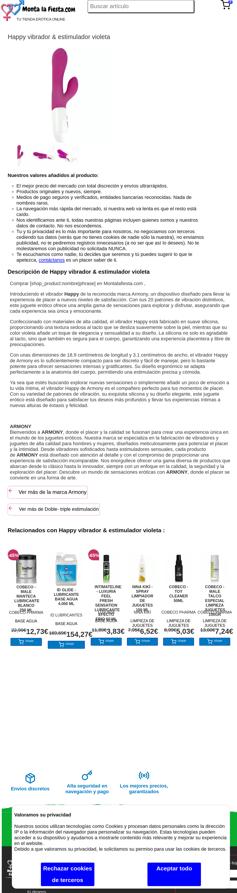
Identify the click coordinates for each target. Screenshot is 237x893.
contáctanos (52, 260)
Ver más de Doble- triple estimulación (53, 508)
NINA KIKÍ (142, 612)
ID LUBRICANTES (66, 615)
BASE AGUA (26, 621)
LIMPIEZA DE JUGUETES (142, 622)
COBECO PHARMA (26, 612)
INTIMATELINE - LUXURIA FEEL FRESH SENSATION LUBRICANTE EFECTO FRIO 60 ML (106, 596)
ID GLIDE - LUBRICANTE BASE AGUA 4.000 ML (66, 597)
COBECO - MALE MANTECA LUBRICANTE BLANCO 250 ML (26, 596)
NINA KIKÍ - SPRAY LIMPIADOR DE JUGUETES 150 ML (142, 596)
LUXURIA (106, 612)
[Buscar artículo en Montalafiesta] (141, 6)
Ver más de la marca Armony (47, 491)
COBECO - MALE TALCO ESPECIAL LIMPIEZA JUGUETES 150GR (214, 596)
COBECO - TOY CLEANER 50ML (178, 594)
